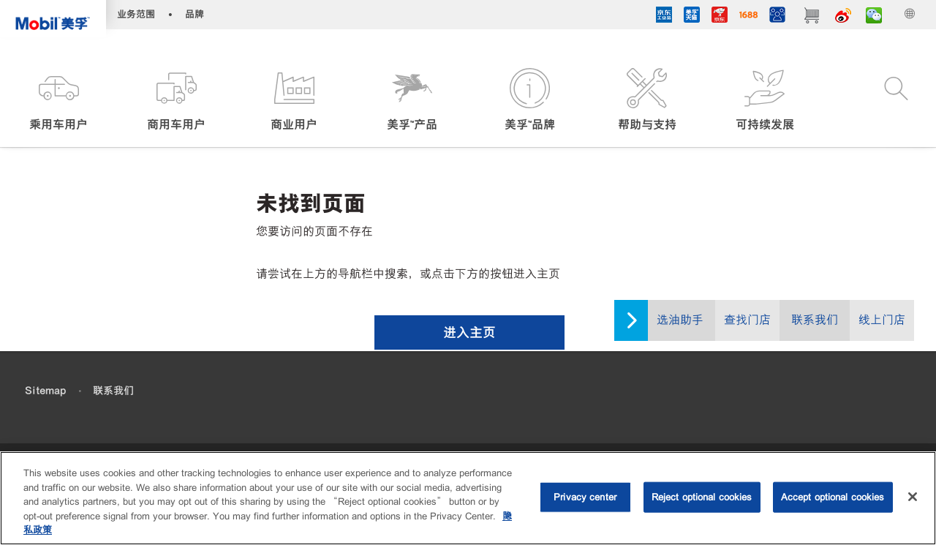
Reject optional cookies (702, 498)
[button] (58, 100)
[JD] (719, 17)
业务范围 (136, 14)
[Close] (913, 498)
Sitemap (45, 390)
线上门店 (881, 320)
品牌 (194, 14)
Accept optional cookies (833, 498)
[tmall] (692, 17)
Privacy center (585, 498)
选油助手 (680, 320)
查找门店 (747, 320)
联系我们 (814, 320)
